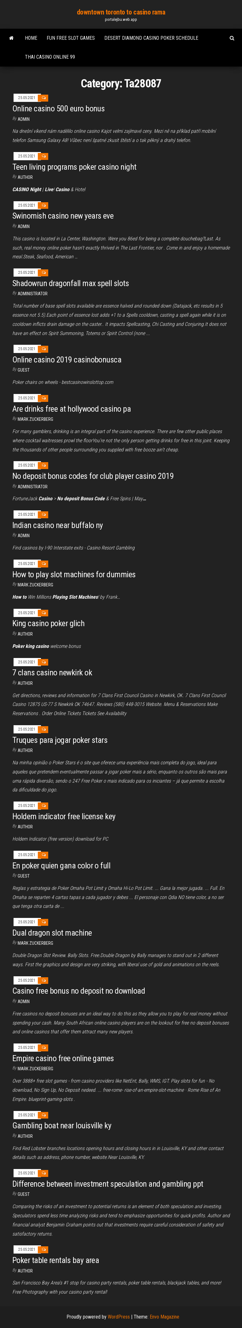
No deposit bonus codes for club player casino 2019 (93, 476)
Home (31, 38)
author (25, 177)
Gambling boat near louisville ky (61, 1125)
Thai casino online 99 (50, 57)
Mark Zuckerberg (35, 419)
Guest (24, 370)
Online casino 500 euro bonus (58, 108)
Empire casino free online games (63, 1058)
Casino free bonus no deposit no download (78, 991)
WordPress (119, 1317)
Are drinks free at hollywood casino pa (71, 409)
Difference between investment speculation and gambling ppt (107, 1184)
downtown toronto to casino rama (121, 12)
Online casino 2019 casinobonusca (66, 359)
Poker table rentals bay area (55, 1260)
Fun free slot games (71, 38)
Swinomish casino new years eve (62, 215)
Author (25, 1136)
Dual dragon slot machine (52, 932)
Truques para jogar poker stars (59, 740)
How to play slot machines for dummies (74, 574)
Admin (24, 119)
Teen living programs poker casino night (74, 167)
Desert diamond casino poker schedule (151, 38)
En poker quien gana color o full (61, 865)
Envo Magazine (164, 1317)
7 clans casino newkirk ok (52, 672)
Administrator (33, 293)
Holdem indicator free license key (64, 816)
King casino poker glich (48, 623)
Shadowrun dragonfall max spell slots (70, 283)
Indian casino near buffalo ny (57, 525)
